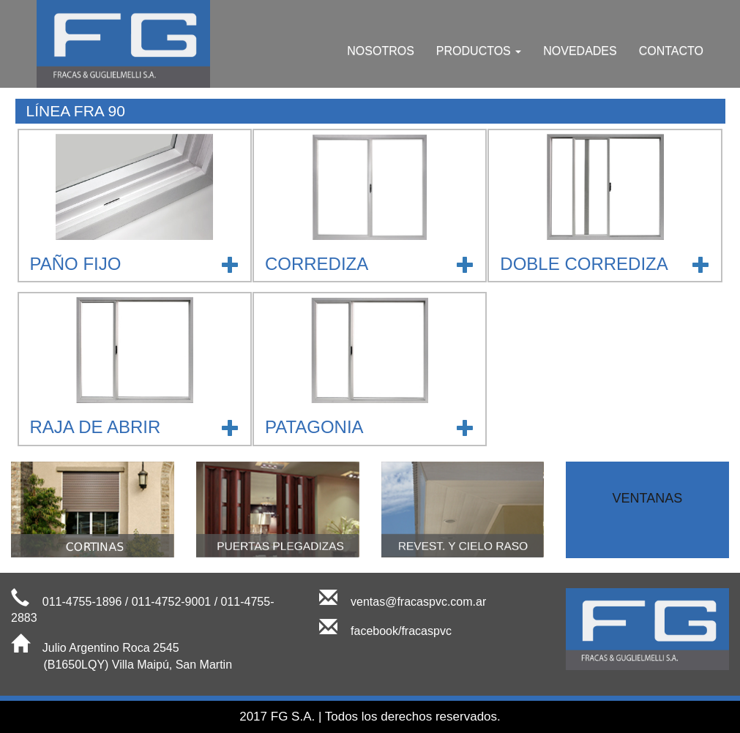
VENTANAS (648, 498)
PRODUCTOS (478, 51)
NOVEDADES (579, 51)
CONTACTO (671, 51)
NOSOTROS (380, 51)
